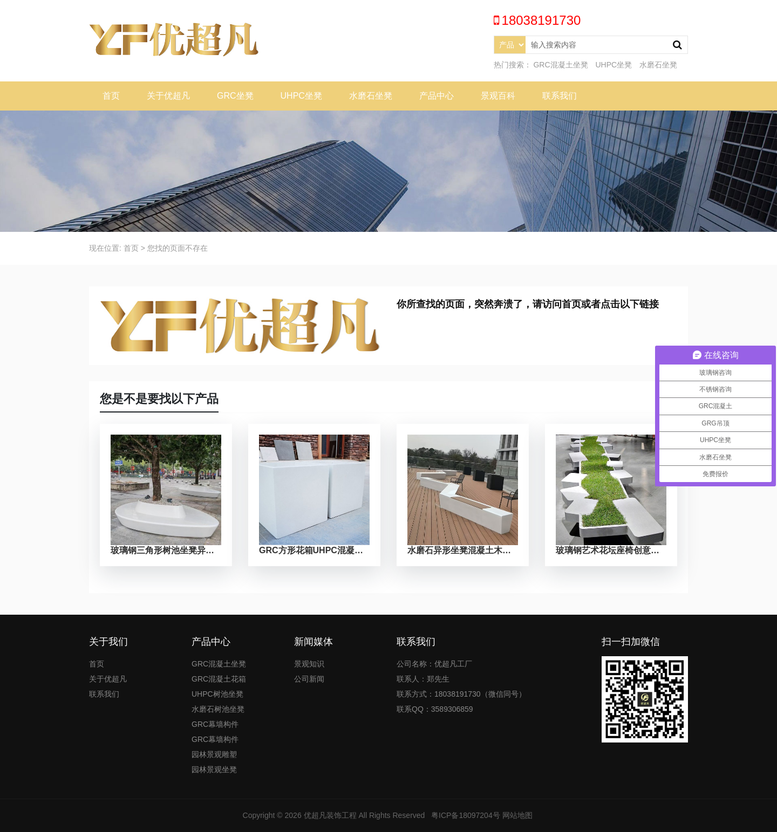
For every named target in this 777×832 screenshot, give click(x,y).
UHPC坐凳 (613, 64)
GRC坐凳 (235, 95)
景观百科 (498, 95)
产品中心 (436, 95)
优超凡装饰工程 (330, 815)
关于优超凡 (168, 95)
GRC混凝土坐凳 (560, 64)
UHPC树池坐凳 (217, 694)
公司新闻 (309, 679)
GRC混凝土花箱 (219, 679)
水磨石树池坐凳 (218, 709)
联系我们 (559, 95)
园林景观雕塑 (214, 754)
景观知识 (309, 663)
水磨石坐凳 (658, 64)
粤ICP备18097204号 (465, 815)
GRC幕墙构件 (215, 724)
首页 (111, 95)
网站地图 (517, 815)
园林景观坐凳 (214, 769)
